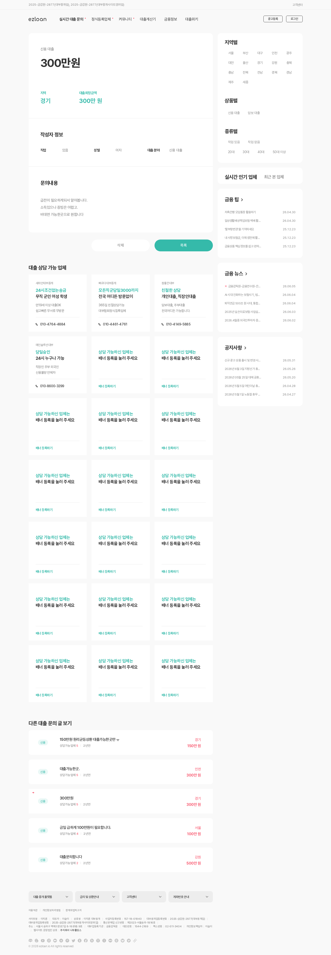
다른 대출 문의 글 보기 (50, 723)
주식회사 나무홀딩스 (172, 927)
